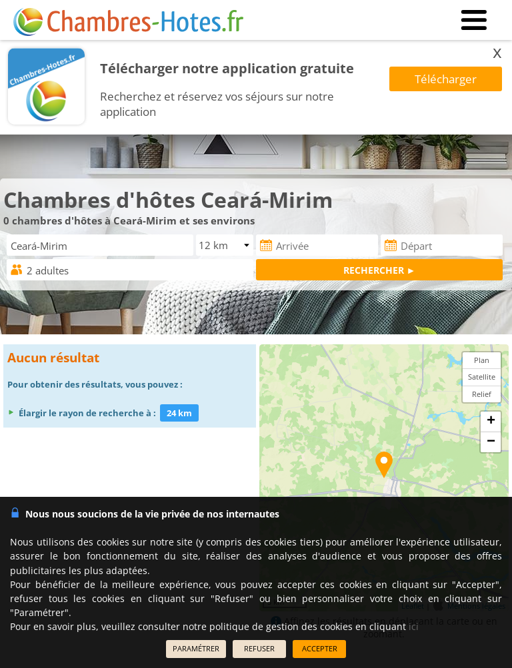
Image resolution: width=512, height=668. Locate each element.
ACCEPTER (319, 648)
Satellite (481, 377)
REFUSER (259, 648)
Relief (481, 394)
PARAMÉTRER (196, 648)
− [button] (491, 442)
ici (414, 626)
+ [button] (491, 422)
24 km (179, 413)
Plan (481, 360)
